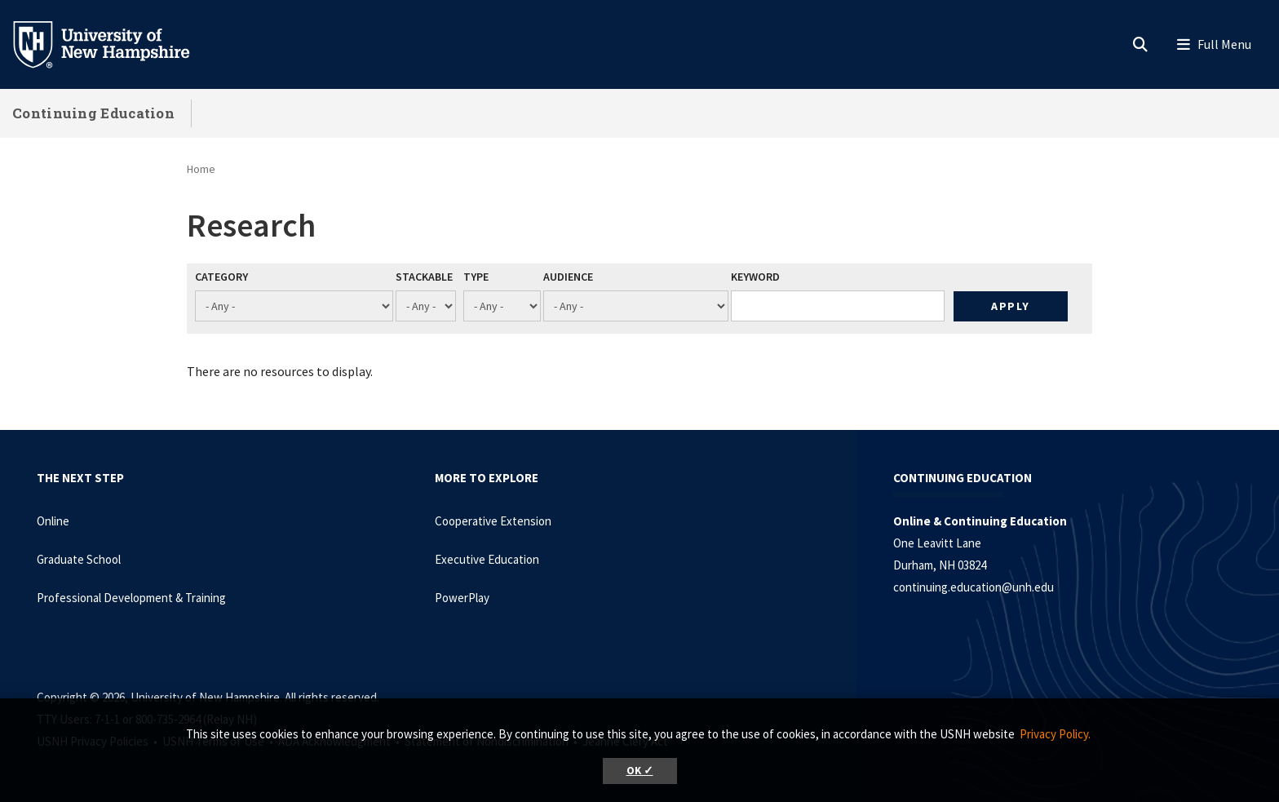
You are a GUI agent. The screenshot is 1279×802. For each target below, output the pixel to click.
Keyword (755, 276)
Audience (568, 276)
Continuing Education (93, 113)
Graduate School (79, 559)
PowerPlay (462, 597)
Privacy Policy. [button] (1055, 734)
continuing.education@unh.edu (973, 587)
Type (476, 276)
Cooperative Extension (493, 521)
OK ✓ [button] (639, 771)
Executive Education (487, 559)
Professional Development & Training (131, 597)
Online (53, 521)
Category (221, 276)
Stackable (424, 276)
